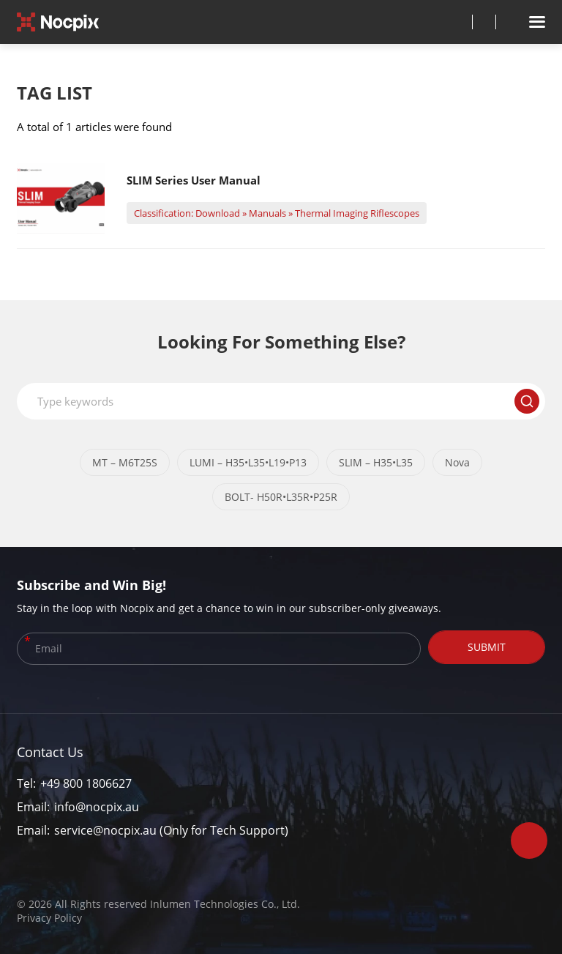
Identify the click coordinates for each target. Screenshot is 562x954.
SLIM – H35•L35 (376, 462)
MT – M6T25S (124, 462)
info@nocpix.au (96, 807)
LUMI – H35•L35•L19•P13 (248, 462)
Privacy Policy (49, 918)
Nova (457, 462)
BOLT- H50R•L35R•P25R (281, 497)
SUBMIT (487, 647)
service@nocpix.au (105, 830)
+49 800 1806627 (86, 783)
